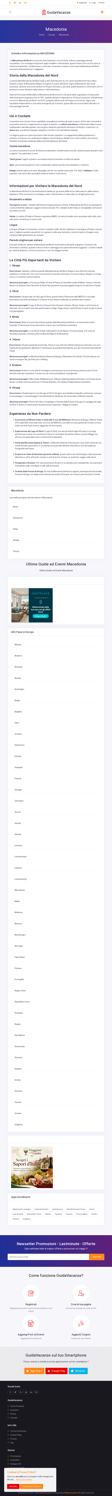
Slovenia (18, 1057)
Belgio (17, 700)
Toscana (69, 1214)
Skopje (16, 540)
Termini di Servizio (17, 1431)
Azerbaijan (19, 689)
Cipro (17, 723)
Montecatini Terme (34, 1214)
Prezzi (12, 1414)
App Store (34, 1371)
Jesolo (91, 1209)
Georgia (18, 790)
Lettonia (18, 845)
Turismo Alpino (82, 1214)
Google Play (56, 1371)
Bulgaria (18, 712)
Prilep (15, 529)
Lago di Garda (18, 1214)
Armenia (18, 667)
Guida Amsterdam (41, 1209)
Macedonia (64, 35)
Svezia (18, 1080)
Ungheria (19, 1124)
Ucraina (18, 1113)
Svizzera (18, 1091)
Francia (18, 778)
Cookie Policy (15, 1435)
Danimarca (19, 745)
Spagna (18, 1069)
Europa (52, 35)
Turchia (18, 1102)
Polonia (18, 968)
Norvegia (19, 946)
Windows (78, 1371)
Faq (10, 1443)
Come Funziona (16, 1406)
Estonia (18, 756)
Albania (18, 645)
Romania (19, 1013)
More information (24, 1479)
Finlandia (18, 767)
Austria (18, 678)
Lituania (18, 868)
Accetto (13, 1486)
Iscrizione (13, 1410)
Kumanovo (18, 518)
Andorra (18, 656)
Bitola (15, 507)
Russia (17, 1024)
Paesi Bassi (20, 957)
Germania (19, 801)
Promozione (14, 1456)
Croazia (18, 734)
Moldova (18, 912)
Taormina (58, 1214)
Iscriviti (97, 1257)
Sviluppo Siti (14, 1464)
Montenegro (20, 935)
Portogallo (19, 979)
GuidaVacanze (46, 1493)
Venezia (16, 1219)
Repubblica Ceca (22, 1002)
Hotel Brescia (57, 1209)
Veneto (94, 1214)
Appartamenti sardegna (22, 1209)
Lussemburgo (21, 879)
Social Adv (13, 1460)
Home (41, 35)
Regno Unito (20, 991)
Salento (48, 1214)
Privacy (12, 1439)
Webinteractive (71, 1493)
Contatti (12, 1418)
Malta (17, 901)
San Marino (20, 1035)
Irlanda (18, 823)
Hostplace (27, 1219)
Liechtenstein (21, 857)
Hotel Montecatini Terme (75, 1209)
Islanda (18, 834)
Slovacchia (19, 1046)
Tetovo (16, 551)
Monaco (18, 924)
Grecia (17, 812)
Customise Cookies (32, 1486)
